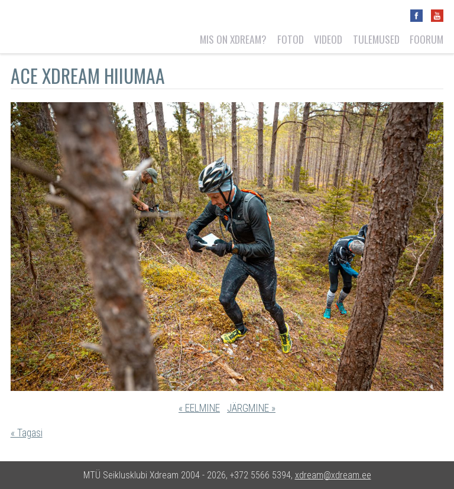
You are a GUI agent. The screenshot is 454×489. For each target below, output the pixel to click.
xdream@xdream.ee (333, 475)
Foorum (426, 39)
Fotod (290, 39)
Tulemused (376, 39)
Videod (328, 39)
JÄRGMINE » (251, 408)
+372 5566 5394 (260, 475)
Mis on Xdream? (233, 39)
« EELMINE (199, 408)
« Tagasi (27, 433)
